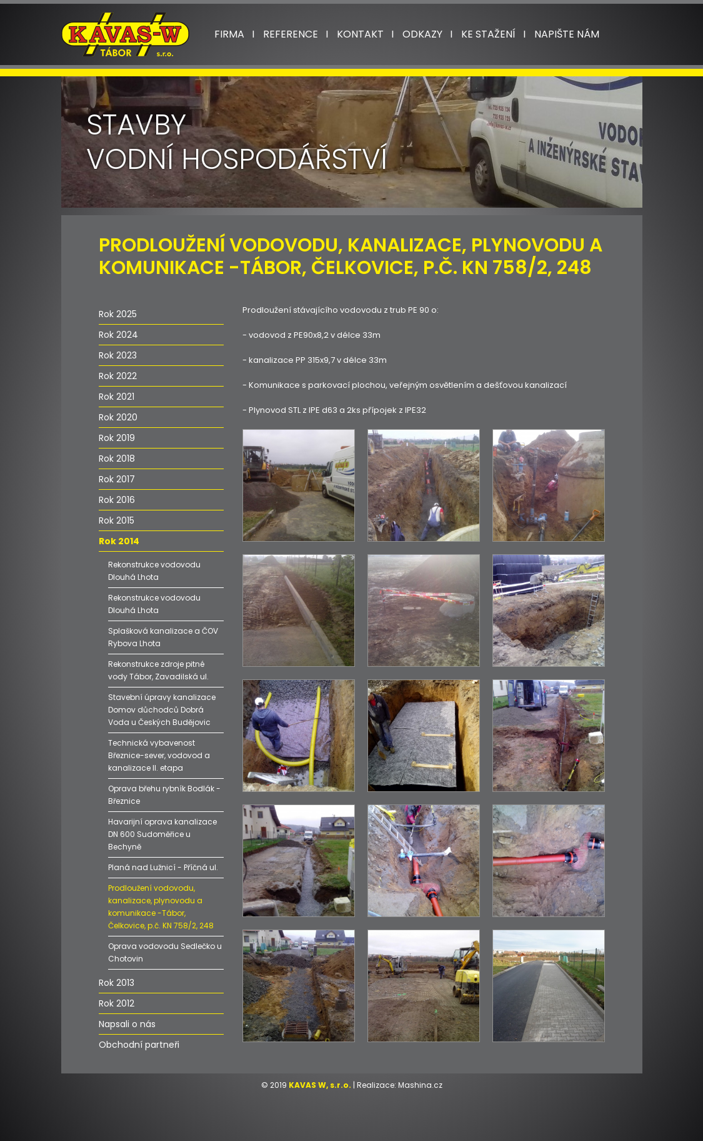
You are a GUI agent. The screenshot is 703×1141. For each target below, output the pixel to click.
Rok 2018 (117, 458)
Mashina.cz (420, 1085)
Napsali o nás (127, 1024)
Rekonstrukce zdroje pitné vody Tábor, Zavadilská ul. (158, 670)
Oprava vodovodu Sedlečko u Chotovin (165, 952)
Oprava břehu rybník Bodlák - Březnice (164, 794)
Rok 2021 (116, 396)
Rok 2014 (119, 541)
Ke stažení (488, 34)
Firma (229, 34)
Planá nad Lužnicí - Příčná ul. (163, 867)
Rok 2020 (118, 417)
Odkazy (422, 34)
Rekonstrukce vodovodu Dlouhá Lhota (154, 570)
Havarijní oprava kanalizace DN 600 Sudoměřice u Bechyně (162, 834)
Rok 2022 (118, 376)
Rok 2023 (118, 355)
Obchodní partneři (139, 1044)
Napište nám (566, 34)
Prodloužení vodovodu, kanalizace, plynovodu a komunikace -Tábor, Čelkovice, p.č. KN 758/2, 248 (161, 907)
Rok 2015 (116, 520)
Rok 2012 (116, 1003)
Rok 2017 (117, 479)
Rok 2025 (118, 314)
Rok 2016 (117, 500)
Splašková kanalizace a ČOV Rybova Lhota (163, 637)
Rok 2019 (117, 438)
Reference (290, 34)
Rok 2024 (118, 334)
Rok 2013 (116, 982)
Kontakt (360, 34)
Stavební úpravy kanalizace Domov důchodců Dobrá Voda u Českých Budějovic (162, 710)
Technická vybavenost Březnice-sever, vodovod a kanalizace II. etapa (159, 755)
